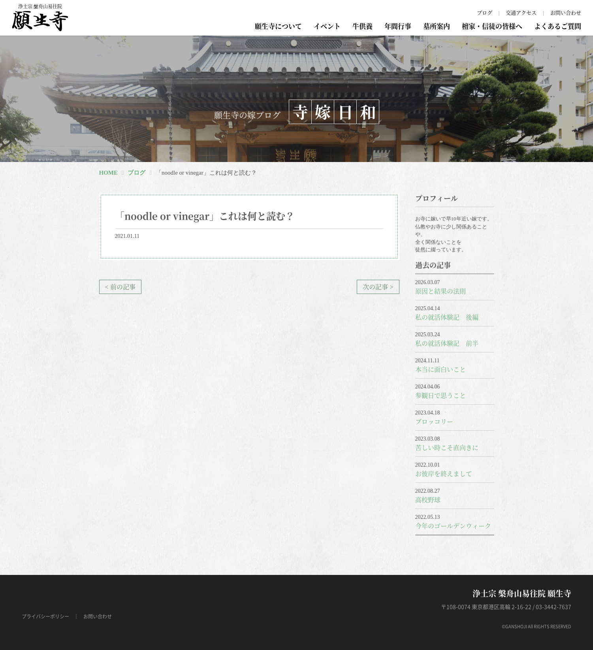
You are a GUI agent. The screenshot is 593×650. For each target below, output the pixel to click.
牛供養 (362, 26)
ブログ (484, 12)
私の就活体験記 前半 (446, 343)
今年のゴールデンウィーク (453, 525)
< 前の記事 (120, 286)
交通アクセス (521, 12)
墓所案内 (436, 26)
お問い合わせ (565, 12)
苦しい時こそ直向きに (446, 447)
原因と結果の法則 (440, 291)
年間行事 (397, 26)
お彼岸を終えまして (443, 473)
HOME (108, 173)
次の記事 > (378, 286)
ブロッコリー (434, 421)
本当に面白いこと (440, 369)
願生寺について (278, 26)
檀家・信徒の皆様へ (492, 26)
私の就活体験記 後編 (446, 317)
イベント (327, 26)
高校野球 (428, 499)
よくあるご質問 (557, 26)
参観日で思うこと (440, 395)
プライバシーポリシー (45, 616)
